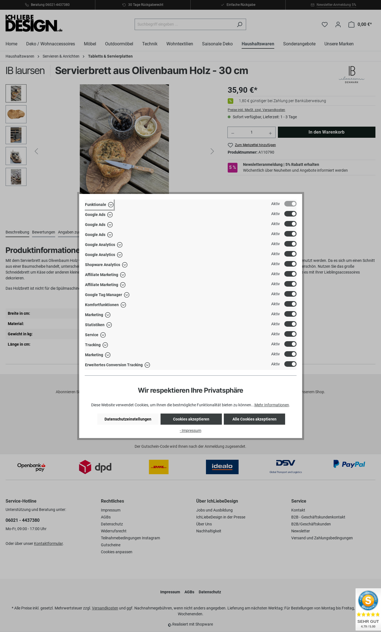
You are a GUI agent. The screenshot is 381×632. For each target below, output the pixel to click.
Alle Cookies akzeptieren (254, 419)
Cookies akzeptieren (191, 419)
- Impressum (190, 430)
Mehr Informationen (271, 405)
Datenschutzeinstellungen (128, 419)
